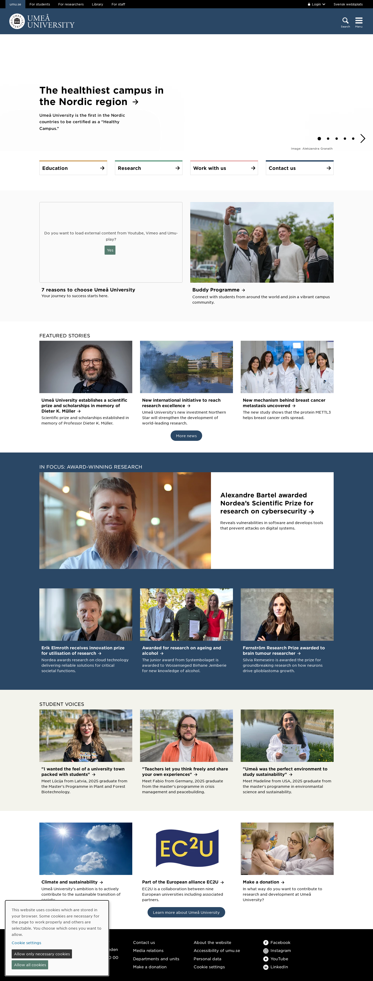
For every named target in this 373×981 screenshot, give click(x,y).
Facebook (276, 942)
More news (186, 435)
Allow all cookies (30, 964)
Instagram (277, 950)
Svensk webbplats (348, 4)
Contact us (144, 942)
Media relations (148, 950)
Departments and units (156, 958)
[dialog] (57, 938)
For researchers (71, 4)
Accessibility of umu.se (217, 950)
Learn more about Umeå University (186, 912)
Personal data (207, 958)
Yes (110, 250)
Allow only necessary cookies (42, 953)
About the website (212, 942)
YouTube (275, 958)
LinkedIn (275, 966)
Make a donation (150, 966)
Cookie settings (209, 966)
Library (97, 4)
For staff (118, 4)
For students (40, 4)
